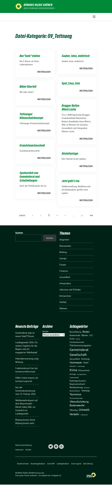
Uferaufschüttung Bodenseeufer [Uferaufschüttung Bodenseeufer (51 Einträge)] (79, 403)
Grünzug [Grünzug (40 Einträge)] (85, 358)
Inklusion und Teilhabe (70, 289)
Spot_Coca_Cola (71, 83)
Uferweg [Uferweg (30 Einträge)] (74, 410)
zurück (22, 215)
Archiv (45, 331)
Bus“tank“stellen (30, 56)
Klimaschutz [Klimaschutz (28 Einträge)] (84, 370)
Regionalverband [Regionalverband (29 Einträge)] (77, 384)
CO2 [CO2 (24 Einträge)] (91, 335)
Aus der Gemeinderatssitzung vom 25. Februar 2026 (25, 390)
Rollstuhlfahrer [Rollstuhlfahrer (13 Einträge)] (75, 391)
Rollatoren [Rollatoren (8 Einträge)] (87, 388)
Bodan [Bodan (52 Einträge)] (86, 331)
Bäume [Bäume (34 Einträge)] (84, 335)
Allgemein (64, 239)
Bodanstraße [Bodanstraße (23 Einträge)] (75, 335)
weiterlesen (43, 71)
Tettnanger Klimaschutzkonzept (31, 116)
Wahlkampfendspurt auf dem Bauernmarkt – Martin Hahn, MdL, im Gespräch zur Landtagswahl (26, 407)
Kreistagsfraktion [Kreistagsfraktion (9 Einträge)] (81, 374)
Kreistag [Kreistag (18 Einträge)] (73, 374)
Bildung (63, 252)
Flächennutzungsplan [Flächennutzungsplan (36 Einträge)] (80, 345)
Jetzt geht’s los (70, 181)
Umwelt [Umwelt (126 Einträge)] (84, 410)
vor (91, 215)
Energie (63, 258)
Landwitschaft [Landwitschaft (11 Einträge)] (74, 377)
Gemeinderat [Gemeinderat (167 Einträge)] (79, 349)
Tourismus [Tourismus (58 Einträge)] (75, 394)
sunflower (33, 475)
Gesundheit (64, 277)
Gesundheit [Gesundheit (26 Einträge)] (75, 359)
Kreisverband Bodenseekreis (39, 8)
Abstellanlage (70, 153)
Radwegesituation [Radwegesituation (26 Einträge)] (78, 380)
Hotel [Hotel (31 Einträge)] (85, 362)
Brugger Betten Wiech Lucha (70, 107)
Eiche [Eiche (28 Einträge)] (72, 338)
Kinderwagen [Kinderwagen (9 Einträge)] (81, 366)
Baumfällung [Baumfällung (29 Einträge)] (75, 331)
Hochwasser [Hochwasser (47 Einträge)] (76, 362)
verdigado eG (56, 475)
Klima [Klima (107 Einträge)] (73, 370)
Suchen (19, 232)
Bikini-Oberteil (28, 86)
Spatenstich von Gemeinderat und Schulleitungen (30, 176)
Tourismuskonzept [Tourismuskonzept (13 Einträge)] (76, 398)
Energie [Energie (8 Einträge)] (78, 339)
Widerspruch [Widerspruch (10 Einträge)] (84, 415)
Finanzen (63, 271)
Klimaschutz (65, 296)
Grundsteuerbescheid (32, 145)
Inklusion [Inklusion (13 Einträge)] (73, 366)
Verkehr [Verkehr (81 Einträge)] (74, 414)
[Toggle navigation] (94, 17)
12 (82, 215)
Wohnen (63, 308)
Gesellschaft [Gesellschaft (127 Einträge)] (78, 355)
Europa (62, 264)
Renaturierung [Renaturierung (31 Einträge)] (76, 387)
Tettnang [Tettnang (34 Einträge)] (85, 390)
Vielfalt (62, 302)
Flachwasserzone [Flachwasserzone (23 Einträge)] (77, 342)
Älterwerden (65, 246)
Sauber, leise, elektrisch (76, 56)
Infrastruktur (65, 283)
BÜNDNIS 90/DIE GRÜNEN (38, 5)
